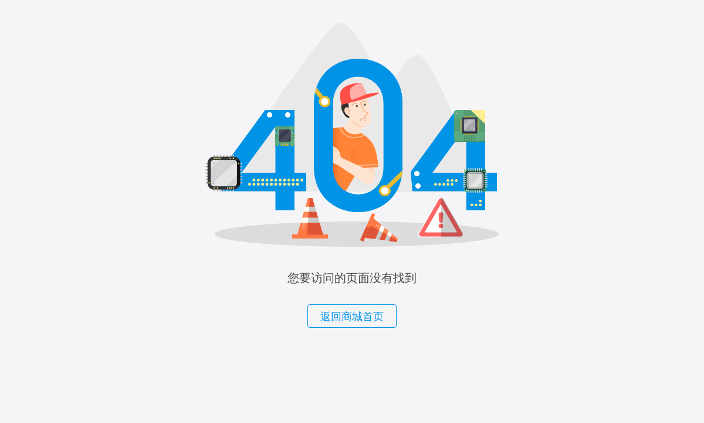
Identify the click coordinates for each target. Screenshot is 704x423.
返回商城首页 (352, 317)
